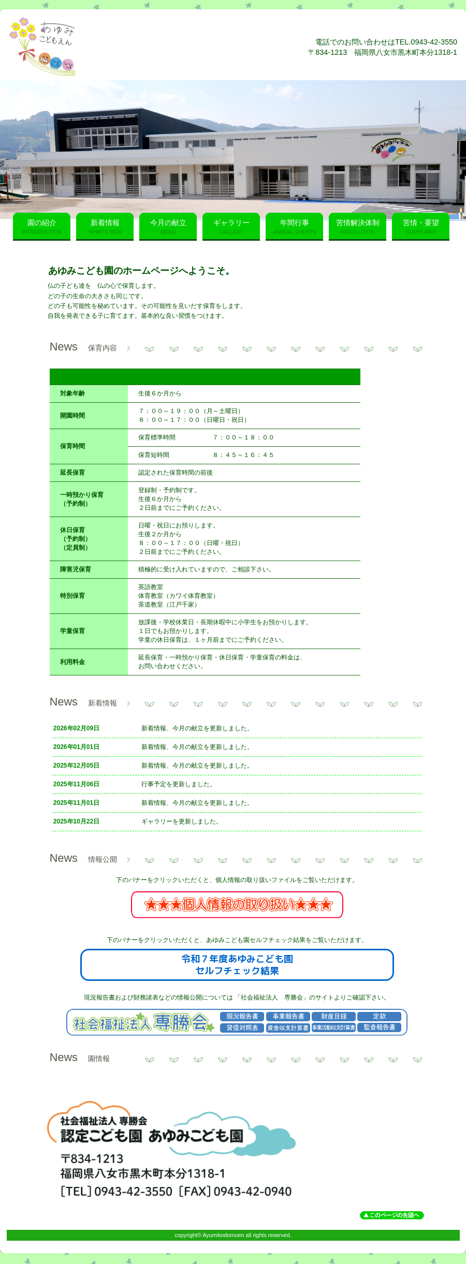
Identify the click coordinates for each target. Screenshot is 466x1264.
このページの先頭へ (392, 1215)
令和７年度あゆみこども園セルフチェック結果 (237, 964)
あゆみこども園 (134, 46)
